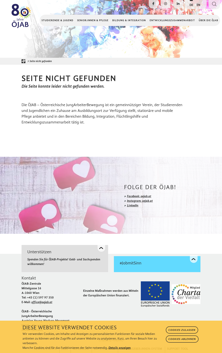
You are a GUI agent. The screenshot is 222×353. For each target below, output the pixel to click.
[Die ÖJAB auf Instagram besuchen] (165, 4)
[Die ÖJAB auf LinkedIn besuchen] (178, 4)
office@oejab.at (41, 302)
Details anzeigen (119, 348)
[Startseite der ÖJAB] (24, 61)
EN (198, 5)
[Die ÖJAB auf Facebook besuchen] (153, 4)
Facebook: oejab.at (139, 196)
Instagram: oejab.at (140, 201)
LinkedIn (132, 205)
